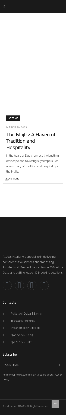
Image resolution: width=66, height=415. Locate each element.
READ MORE (12, 178)
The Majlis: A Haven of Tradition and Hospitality (31, 140)
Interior (13, 118)
